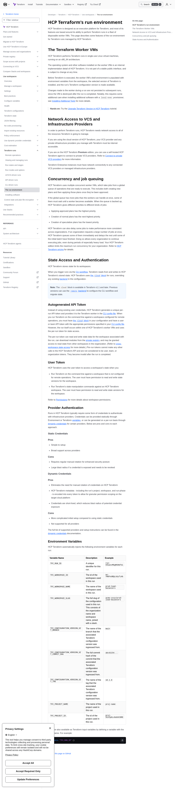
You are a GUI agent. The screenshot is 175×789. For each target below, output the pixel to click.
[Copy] (122, 740)
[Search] (151, 4)
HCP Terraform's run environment (145, 25)
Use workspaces (88, 15)
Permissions (61, 400)
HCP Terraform (73, 15)
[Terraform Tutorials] (39, 4)
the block (98, 275)
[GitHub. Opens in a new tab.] (21, 282)
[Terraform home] (19, 4)
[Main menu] (6, 4)
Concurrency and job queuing (144, 36)
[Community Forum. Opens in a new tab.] (21, 272)
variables (76, 420)
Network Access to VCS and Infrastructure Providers (152, 32)
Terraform (62, 15)
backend (64, 279)
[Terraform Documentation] (53, 4)
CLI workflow (82, 272)
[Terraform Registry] (82, 4)
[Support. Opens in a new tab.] (21, 277)
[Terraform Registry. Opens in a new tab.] (21, 287)
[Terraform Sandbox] (69, 4)
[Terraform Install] (30, 4)
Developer (52, 15)
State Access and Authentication (145, 39)
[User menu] (168, 4)
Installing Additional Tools (63, 101)
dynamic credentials (57, 424)
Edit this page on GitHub (59, 753)
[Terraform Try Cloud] (95, 4)
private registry (92, 340)
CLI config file (109, 313)
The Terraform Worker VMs (143, 29)
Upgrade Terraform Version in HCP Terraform (89, 109)
